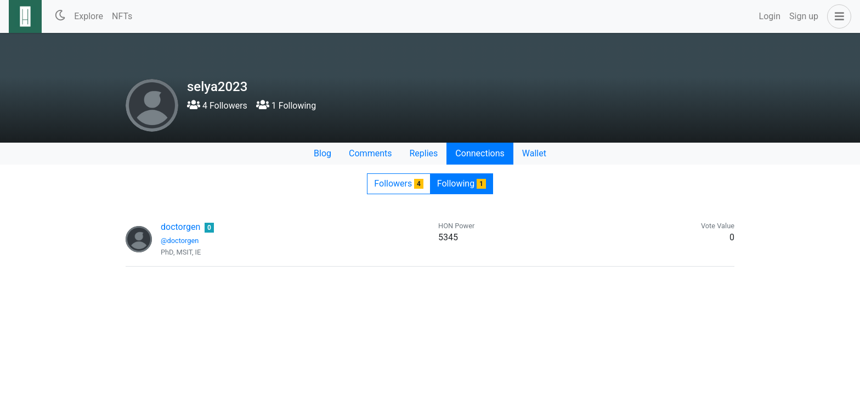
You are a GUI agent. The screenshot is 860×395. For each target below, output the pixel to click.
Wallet (534, 153)
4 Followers (217, 105)
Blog (322, 153)
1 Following (286, 105)
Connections (479, 153)
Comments (370, 153)
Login (769, 16)
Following (461, 183)
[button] (837, 16)
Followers (398, 183)
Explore (88, 16)
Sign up (803, 16)
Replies (423, 153)
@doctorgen (180, 240)
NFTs (122, 16)
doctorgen (180, 227)
